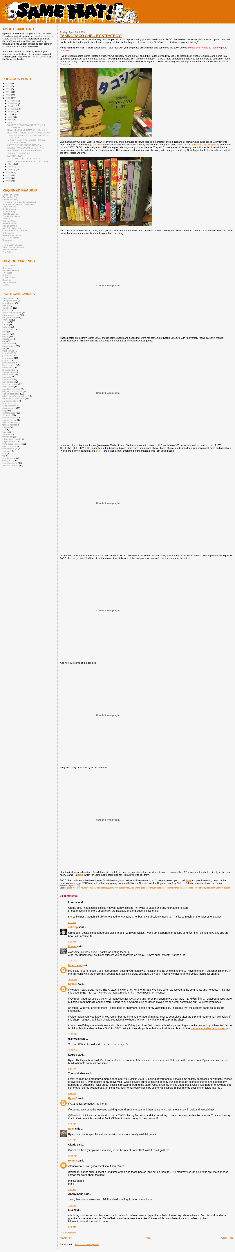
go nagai (6, 334)
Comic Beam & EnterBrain (15, 230)
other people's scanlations (14, 396)
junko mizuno (8, 362)
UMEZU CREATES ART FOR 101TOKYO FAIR (27, 161)
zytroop (73, 927)
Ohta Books (8, 233)
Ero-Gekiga (7, 252)
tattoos (5, 427)
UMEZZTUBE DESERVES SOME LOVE (24, 150)
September (13, 109)
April (10, 122)
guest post (7, 339)
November (13, 103)
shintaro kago (160, 888)
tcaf (4, 429)
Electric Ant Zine (10, 197)
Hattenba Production (12, 235)
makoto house (9, 372)
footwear (6, 327)
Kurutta (5, 242)
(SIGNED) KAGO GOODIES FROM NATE (25, 148)
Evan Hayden (8, 265)
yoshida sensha (9, 463)
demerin (6, 310)
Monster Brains (9, 249)
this (98, 450)
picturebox (7, 403)
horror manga (89, 888)
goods (69, 888)
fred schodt (7, 329)
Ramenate (7, 268)
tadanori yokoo (9, 420)
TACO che (97, 144)
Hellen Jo (6, 275)
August (11, 112)
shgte (5, 410)
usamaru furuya (9, 448)
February (12, 167)
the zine (6, 434)
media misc (7, 374)
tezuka (5, 432)
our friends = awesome (13, 398)
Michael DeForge (10, 270)
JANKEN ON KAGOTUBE (18, 153)
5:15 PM (72, 1189)
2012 (8, 89)
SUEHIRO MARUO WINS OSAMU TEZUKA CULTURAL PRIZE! (26, 141)
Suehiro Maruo (9, 209)
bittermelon (75, 965)
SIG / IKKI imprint (10, 237)
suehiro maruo (173, 888)
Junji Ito (6, 218)
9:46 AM (72, 1227)
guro (4, 341)
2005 (8, 181)
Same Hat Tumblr (10, 194)
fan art (5, 324)
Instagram (15, 38)
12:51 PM (72, 961)
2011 (8, 92)
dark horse (7, 308)
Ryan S (72, 984)
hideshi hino (78, 888)
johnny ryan (8, 358)
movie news (8, 379)
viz (3, 456)
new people (7, 386)
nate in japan (8, 382)
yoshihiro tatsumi (223, 888)
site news (6, 415)
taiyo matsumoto (10, 422)
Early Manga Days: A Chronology (18, 204)
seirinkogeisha (147, 888)
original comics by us (12, 391)
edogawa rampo (10, 317)
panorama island (10, 401)
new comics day (10, 384)
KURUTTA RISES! (15, 156)
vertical (5, 451)
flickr (80, 874)
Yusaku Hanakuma (11, 216)
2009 (8, 98)
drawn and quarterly (11, 312)
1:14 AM (72, 1205)
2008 (8, 172)
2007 (8, 175)
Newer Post (66, 1237)
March (11, 164)
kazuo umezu (124, 888)
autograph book (9, 300)
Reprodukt (7, 240)
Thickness (7, 273)
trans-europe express (12, 444)
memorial (6, 377)
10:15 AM (72, 1156)
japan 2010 (7, 355)
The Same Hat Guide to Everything (19, 202)
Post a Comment (68, 1233)
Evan (71, 1128)
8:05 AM (72, 942)
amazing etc (8, 298)
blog (188, 880)
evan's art (7, 320)
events (5, 322)
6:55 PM (72, 1093)
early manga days (10, 315)
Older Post (227, 1237)
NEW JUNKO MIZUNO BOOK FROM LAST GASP (29, 133)
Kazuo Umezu (9, 206)
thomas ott (7, 436)
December (13, 101)
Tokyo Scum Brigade (12, 245)
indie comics (102, 888)
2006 (8, 178)
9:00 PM (72, 922)
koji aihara (135, 888)
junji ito (5, 360)
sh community (9, 408)
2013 (8, 86)
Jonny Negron (9, 282)
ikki (4, 348)
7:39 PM (72, 1124)
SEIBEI (5, 284)
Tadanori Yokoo (9, 221)
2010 (8, 95)
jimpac (72, 946)
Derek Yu (6, 280)
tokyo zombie (199, 888)
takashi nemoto (186, 888)
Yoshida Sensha (10, 214)
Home (147, 1237)
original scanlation (11, 393)
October (12, 106)
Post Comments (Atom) (87, 1244)
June (10, 117)
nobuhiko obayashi (11, 389)
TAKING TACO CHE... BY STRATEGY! (91, 36)
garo (4, 331)
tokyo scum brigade (11, 439)
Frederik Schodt (10, 223)
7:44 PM (72, 1140)
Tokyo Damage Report (13, 247)
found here (65, 64)
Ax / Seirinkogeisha (11, 228)
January (12, 169)
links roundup (8, 370)
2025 (8, 83)
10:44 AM (72, 979)
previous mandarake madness (208, 1028)
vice (4, 453)
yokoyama (210, 888)
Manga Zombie (9, 226)
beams (5, 305)
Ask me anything (40, 56)
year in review (9, 458)
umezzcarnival (9, 446)
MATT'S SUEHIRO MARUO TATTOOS (24, 145)
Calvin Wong (8, 277)
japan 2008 (113, 888)
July (10, 114)
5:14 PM (72, 1069)
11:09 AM (72, 1034)
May (10, 120)
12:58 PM (72, 1050)
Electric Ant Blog (10, 199)
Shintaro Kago (9, 211)
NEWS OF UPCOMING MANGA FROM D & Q (27, 130)
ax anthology (8, 303)
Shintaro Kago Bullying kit (205, 144)
